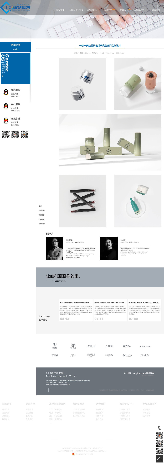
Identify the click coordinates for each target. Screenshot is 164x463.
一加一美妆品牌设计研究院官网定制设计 (100, 45)
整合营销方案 (125, 413)
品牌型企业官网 (76, 10)
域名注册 (99, 416)
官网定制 (15, 45)
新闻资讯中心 (140, 10)
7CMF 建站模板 (79, 410)
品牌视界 (146, 416)
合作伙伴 (29, 419)
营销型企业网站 (79, 413)
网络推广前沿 (125, 410)
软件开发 (99, 419)
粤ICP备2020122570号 (84, 454)
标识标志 (146, 413)
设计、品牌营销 (55, 416)
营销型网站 (92, 10)
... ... (50, 422)
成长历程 (29, 416)
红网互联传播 (125, 419)
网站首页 (60, 10)
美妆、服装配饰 (55, 419)
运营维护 (108, 10)
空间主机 (99, 410)
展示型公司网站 (79, 416)
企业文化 (29, 413)
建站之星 (5, 410)
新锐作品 (146, 410)
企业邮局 (99, 413)
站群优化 (124, 10)
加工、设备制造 (55, 410)
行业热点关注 (125, 416)
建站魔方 (29, 410)
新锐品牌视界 (150, 404)
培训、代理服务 (55, 413)
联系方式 (5, 419)
